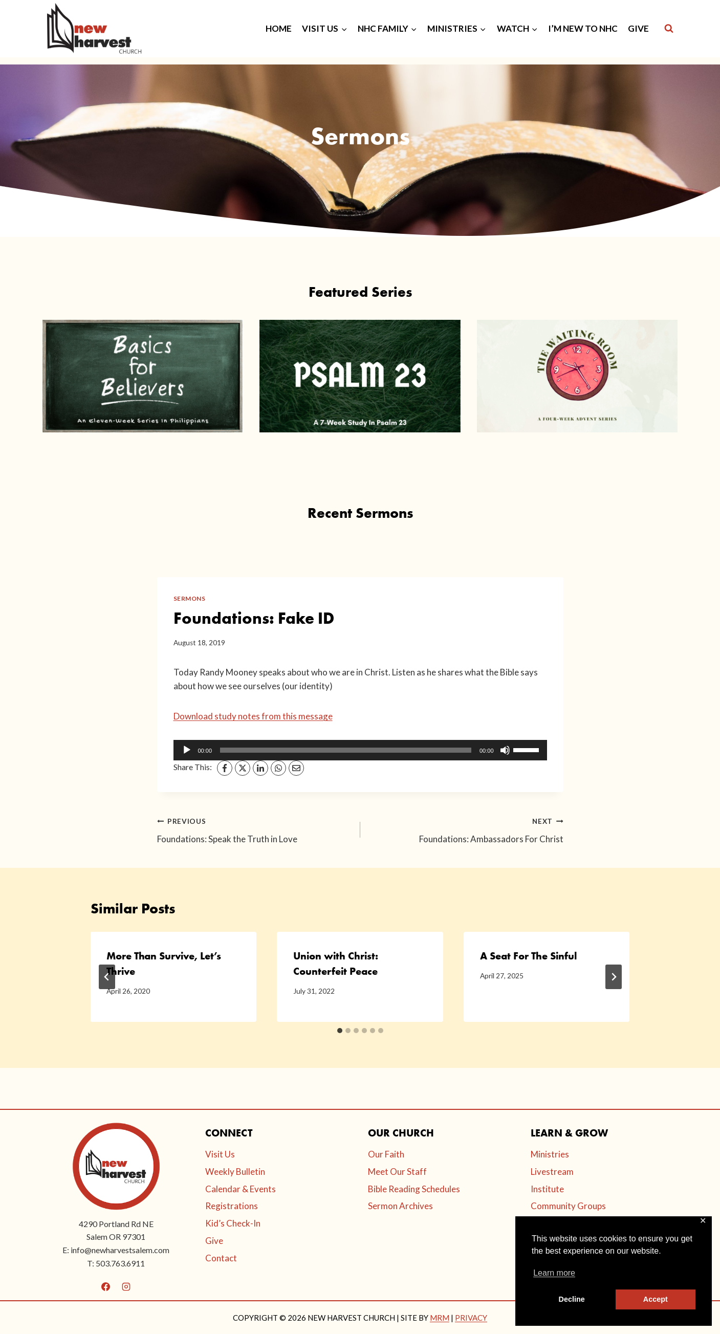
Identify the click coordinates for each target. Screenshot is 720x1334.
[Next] (613, 977)
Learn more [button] (554, 1273)
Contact (221, 1258)
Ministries (550, 1154)
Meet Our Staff (397, 1171)
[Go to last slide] (107, 977)
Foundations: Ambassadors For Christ (466, 829)
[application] (360, 750)
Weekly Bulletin (235, 1171)
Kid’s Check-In (232, 1223)
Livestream (552, 1171)
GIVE (638, 28)
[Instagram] (126, 1286)
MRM (439, 1317)
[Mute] (505, 750)
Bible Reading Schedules (414, 1189)
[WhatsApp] (278, 768)
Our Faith (386, 1154)
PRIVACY (471, 1317)
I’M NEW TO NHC (583, 28)
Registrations (231, 1205)
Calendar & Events (240, 1189)
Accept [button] (655, 1299)
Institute (547, 1189)
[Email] (296, 768)
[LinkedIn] (260, 768)
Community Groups (568, 1205)
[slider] (345, 750)
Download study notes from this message (253, 716)
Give (214, 1240)
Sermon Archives (400, 1205)
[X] (242, 768)
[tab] (339, 1030)
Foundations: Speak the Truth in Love (254, 829)
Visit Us (220, 1154)
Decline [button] (572, 1299)
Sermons (189, 598)
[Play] (187, 750)
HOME (279, 28)
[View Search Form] (669, 28)
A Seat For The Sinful (528, 956)
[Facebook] (224, 768)
